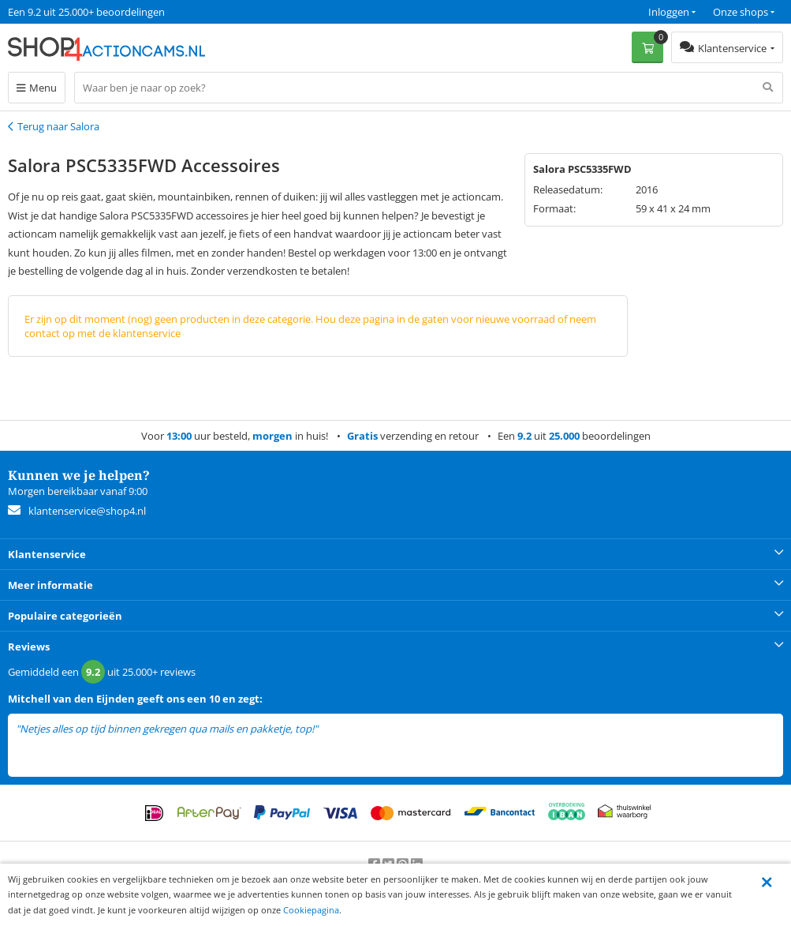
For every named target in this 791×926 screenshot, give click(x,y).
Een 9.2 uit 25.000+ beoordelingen (86, 12)
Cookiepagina (311, 910)
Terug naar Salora (58, 126)
